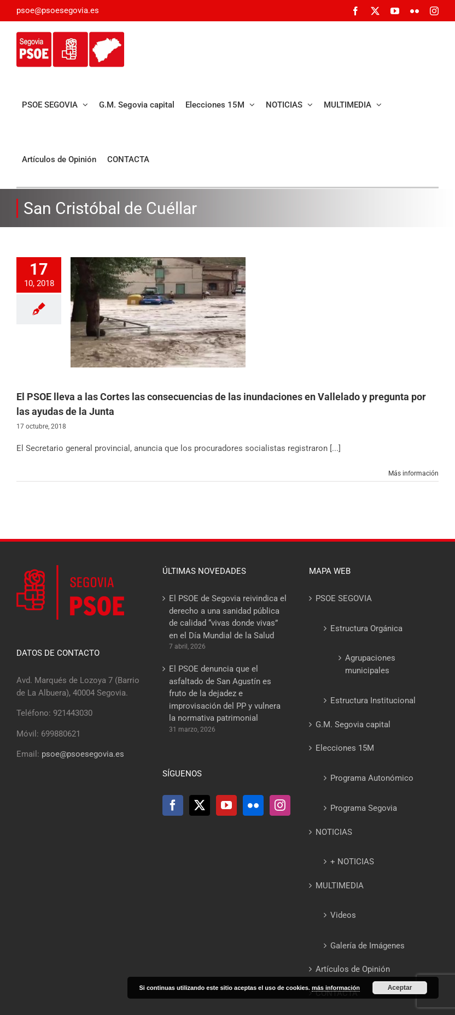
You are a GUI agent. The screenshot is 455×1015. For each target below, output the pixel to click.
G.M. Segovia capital (353, 724)
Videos (343, 915)
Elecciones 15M (345, 748)
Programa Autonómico (371, 778)
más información (336, 987)
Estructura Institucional (373, 700)
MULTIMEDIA (340, 886)
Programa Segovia (363, 808)
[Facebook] (172, 805)
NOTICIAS (334, 832)
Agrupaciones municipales (370, 664)
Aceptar (400, 988)
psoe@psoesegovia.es (57, 10)
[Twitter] (199, 805)
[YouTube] (226, 805)
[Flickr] (253, 805)
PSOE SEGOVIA (344, 598)
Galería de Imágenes (367, 946)
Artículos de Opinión (353, 969)
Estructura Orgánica (366, 628)
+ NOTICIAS (352, 861)
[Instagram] (280, 805)
